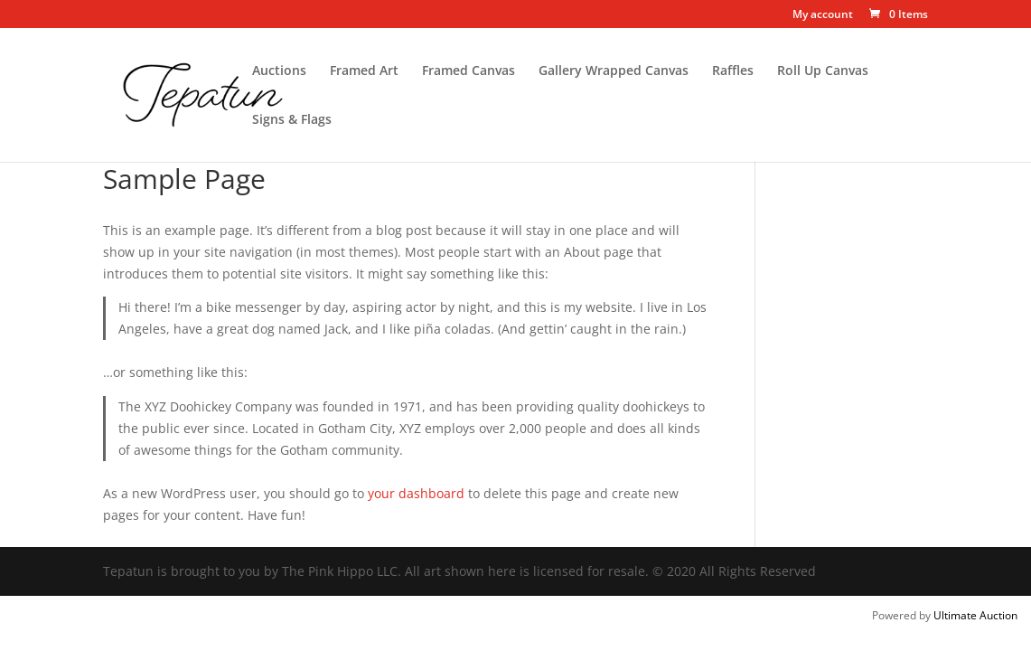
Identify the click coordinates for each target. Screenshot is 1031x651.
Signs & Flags (292, 120)
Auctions (279, 71)
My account (822, 15)
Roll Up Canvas (822, 71)
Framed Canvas (468, 71)
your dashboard (416, 493)
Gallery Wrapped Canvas (614, 71)
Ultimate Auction (975, 615)
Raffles (733, 71)
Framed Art (364, 71)
